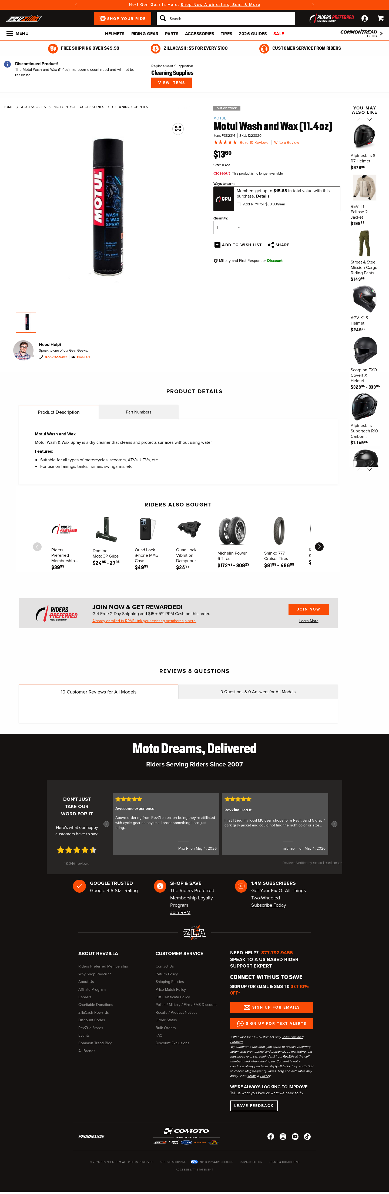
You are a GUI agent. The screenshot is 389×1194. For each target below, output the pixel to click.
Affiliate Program (92, 989)
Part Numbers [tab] (138, 412)
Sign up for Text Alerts (276, 1023)
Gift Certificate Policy (173, 997)
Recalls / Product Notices (176, 1012)
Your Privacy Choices (216, 1162)
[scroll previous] (37, 546)
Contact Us (165, 966)
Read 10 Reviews (254, 142)
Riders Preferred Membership (103, 966)
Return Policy (167, 974)
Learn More (308, 621)
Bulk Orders (166, 1028)
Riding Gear (145, 34)
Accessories (199, 34)
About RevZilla (98, 953)
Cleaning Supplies (129, 106)
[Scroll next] (369, 120)
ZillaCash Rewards (93, 1012)
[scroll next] (319, 546)
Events (84, 1035)
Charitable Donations (95, 1005)
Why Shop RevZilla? (94, 974)
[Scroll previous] (360, 120)
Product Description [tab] (59, 412)
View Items (171, 83)
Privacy (265, 1075)
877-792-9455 (56, 357)
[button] (106, 824)
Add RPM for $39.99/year (264, 204)
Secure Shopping (173, 1162)
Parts (172, 34)
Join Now (308, 609)
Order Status (166, 1020)
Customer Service (179, 953)
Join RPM (180, 912)
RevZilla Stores (90, 1028)
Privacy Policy (251, 1162)
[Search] (226, 18)
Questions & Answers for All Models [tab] (258, 692)
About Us (86, 982)
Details (263, 196)
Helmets (115, 34)
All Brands (86, 1051)
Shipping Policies (170, 982)
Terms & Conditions (284, 1162)
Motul (219, 118)
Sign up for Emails (276, 1007)
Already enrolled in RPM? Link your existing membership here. (144, 621)
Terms (251, 1075)
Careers (85, 997)
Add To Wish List (242, 245)
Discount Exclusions (172, 1043)
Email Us (83, 357)
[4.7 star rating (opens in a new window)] (77, 850)
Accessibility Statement (194, 1170)
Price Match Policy (171, 989)
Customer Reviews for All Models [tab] (98, 691)
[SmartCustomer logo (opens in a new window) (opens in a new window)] (312, 866)
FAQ (159, 1035)
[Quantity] (228, 227)
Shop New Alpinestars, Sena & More (220, 5)
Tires (226, 34)
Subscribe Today (268, 905)
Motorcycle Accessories (78, 106)
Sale (278, 34)
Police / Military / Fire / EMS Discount (186, 1005)
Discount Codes (91, 1020)
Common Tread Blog (95, 1043)
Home (8, 106)
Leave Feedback (254, 1106)
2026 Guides (253, 34)
